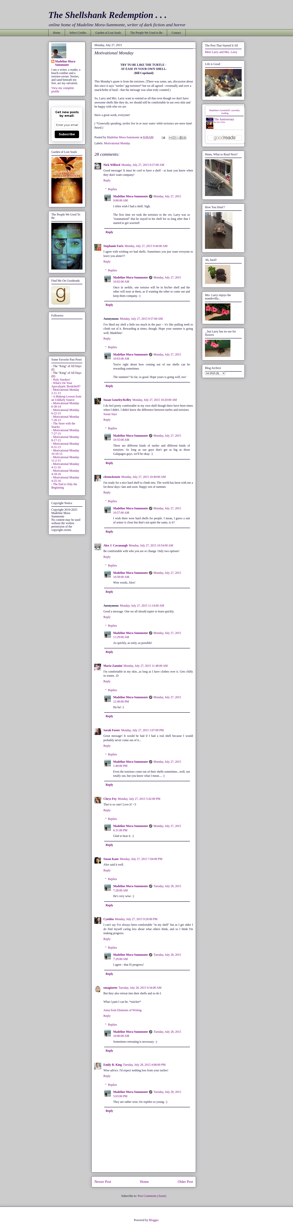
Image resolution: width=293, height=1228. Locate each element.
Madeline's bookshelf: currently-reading (225, 111)
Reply (107, 180)
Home (56, 32)
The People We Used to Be (146, 32)
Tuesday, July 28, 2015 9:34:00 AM (140, 987)
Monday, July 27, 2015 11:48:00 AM (145, 665)
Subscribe (67, 134)
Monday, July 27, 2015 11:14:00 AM (142, 605)
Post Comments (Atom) (152, 1195)
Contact (176, 32)
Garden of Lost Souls (108, 32)
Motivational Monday (117, 143)
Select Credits (78, 32)
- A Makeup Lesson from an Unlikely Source (66, 398)
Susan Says (110, 414)
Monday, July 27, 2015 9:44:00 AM (146, 246)
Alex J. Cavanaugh (115, 545)
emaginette (110, 987)
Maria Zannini (112, 665)
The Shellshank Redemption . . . (107, 15)
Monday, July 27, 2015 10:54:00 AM (151, 545)
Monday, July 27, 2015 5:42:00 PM (139, 798)
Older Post (185, 1182)
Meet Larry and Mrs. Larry (221, 52)
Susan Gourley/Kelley (117, 399)
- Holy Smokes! (60, 379)
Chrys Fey (110, 798)
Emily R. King (112, 1064)
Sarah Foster (111, 730)
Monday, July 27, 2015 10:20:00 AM (154, 399)
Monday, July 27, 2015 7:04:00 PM (141, 859)
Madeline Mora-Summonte (130, 196)
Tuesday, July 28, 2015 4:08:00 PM (144, 1064)
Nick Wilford (111, 164)
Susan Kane (111, 859)
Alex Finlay (220, 122)
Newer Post (102, 1182)
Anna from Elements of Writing (122, 1010)
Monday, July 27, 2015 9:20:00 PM (136, 919)
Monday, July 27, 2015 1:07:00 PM (142, 730)
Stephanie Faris (113, 246)
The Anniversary (224, 119)
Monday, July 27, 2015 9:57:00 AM (141, 318)
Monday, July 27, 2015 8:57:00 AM (142, 164)
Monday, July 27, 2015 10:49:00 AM (143, 476)
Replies (112, 189)
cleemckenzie (111, 476)
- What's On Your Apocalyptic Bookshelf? (65, 384)
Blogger (153, 1220)
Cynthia (108, 919)
